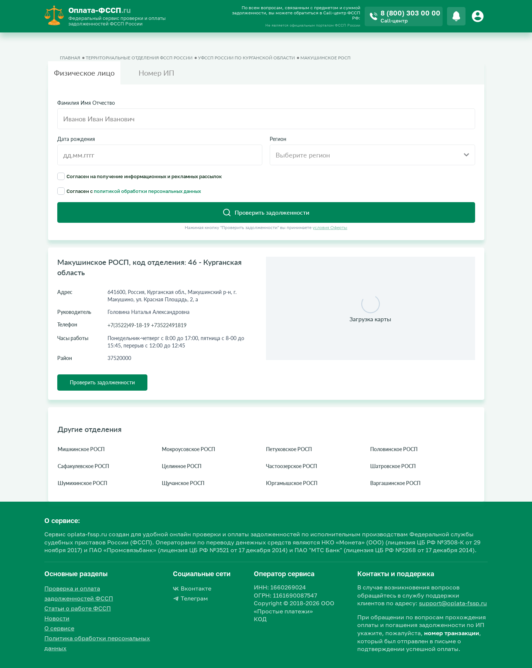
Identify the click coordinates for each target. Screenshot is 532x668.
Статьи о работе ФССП (77, 608)
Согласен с (129, 191)
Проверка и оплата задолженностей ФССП (78, 593)
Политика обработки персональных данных (97, 643)
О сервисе (59, 628)
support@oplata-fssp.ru (453, 603)
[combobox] (372, 155)
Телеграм (190, 598)
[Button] (479, 16)
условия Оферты (330, 227)
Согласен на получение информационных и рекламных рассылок (139, 176)
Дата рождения (76, 139)
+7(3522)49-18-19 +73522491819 (147, 325)
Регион (278, 139)
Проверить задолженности (102, 382)
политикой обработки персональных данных (147, 191)
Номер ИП (156, 72)
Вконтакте (192, 588)
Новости (56, 618)
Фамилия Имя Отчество (86, 102)
